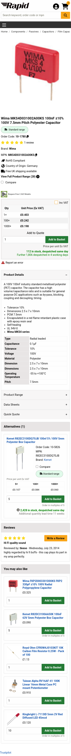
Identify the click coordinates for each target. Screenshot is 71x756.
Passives (34, 31)
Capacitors (48, 31)
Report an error (12, 262)
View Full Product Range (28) (20, 176)
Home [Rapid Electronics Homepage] (4, 31)
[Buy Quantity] (24, 239)
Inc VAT (35, 202)
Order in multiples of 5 (53, 505)
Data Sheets (12, 404)
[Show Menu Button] (4, 25)
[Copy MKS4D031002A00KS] (36, 155)
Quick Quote (12, 414)
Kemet (47, 459)
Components (18, 31)
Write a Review (56, 538)
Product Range (13, 394)
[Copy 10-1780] (27, 136)
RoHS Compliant (13, 160)
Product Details (14, 274)
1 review (29, 142)
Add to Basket (56, 239)
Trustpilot (5, 752)
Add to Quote (35, 233)
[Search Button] (65, 15)
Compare (8, 182)
